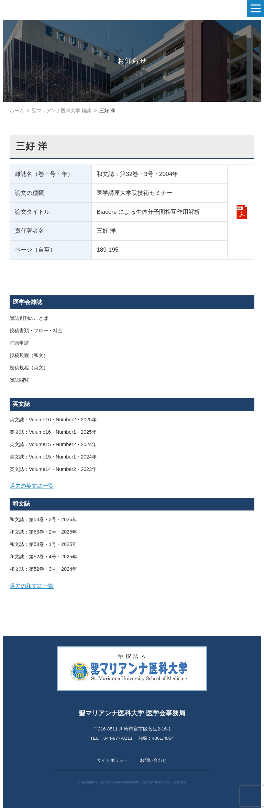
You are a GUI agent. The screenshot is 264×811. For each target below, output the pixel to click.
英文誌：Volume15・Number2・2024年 (53, 444)
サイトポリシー (112, 760)
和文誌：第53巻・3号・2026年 (43, 519)
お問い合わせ (153, 760)
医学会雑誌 (27, 302)
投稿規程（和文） (29, 355)
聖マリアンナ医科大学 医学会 (39, 8)
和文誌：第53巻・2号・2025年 (43, 532)
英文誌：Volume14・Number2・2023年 (53, 469)
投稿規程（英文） (29, 367)
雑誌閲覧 (19, 380)
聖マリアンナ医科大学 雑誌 (61, 110)
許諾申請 (19, 343)
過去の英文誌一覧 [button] (32, 486)
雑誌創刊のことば (29, 318)
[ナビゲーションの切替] (255, 8)
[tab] (132, 486)
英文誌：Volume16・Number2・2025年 (53, 419)
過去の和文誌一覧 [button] (32, 586)
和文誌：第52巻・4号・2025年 (43, 556)
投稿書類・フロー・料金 (36, 330)
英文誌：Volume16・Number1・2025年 (53, 432)
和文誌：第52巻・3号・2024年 (43, 569)
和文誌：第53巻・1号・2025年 (43, 544)
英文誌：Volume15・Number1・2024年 (53, 457)
